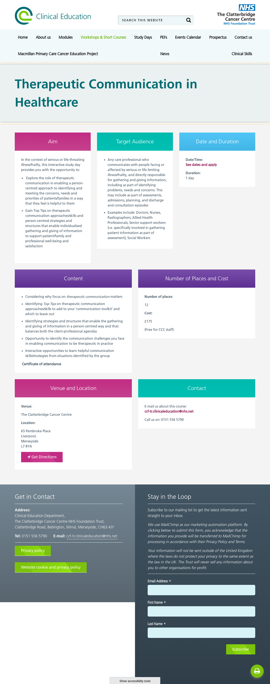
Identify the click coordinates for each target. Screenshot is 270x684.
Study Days (143, 37)
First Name (157, 603)
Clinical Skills (242, 53)
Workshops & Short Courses (103, 37)
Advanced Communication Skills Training (132, 47)
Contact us (243, 37)
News (164, 53)
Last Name (157, 624)
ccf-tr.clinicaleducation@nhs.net (168, 411)
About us (43, 37)
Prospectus (218, 37)
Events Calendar (188, 37)
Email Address (159, 581)
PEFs (163, 37)
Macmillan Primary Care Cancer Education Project (58, 53)
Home (23, 37)
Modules (66, 37)
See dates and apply (201, 165)
